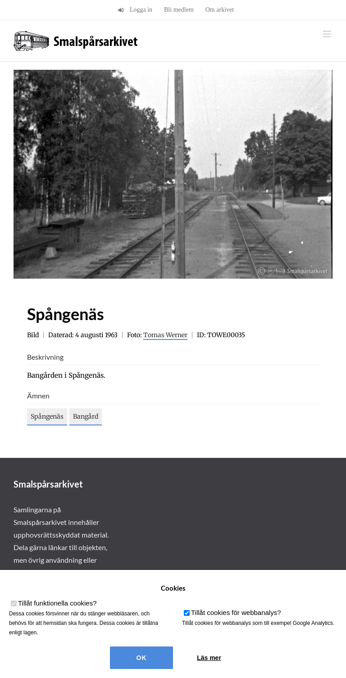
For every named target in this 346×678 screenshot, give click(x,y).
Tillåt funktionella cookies (57, 603)
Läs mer (209, 657)
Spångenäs (47, 416)
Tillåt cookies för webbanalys (236, 612)
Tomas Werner (165, 335)
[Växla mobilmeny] (327, 34)
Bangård (85, 416)
